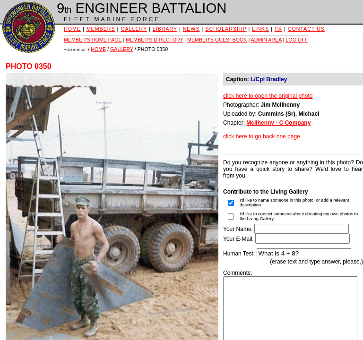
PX (278, 29)
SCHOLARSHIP (225, 29)
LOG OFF (296, 39)
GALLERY (134, 29)
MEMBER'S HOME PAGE (93, 39)
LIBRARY (165, 29)
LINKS (260, 29)
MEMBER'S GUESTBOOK (217, 39)
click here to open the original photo (267, 96)
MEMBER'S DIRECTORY (154, 39)
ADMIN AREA (266, 39)
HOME (72, 29)
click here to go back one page (261, 136)
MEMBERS (100, 29)
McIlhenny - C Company (278, 122)
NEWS (191, 29)
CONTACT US (306, 29)
